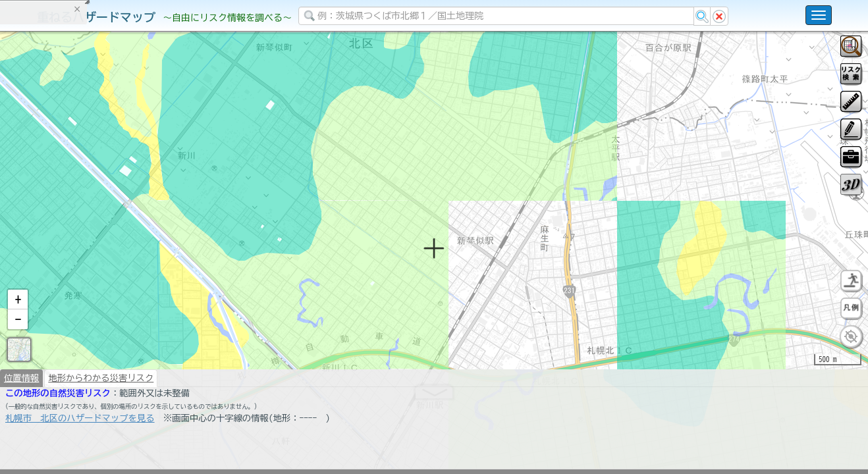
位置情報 (21, 412)
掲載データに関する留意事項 (72, 223)
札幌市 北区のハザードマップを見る (80, 452)
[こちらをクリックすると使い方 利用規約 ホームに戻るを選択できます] (818, 15)
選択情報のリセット (139, 259)
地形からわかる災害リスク (100, 412)
